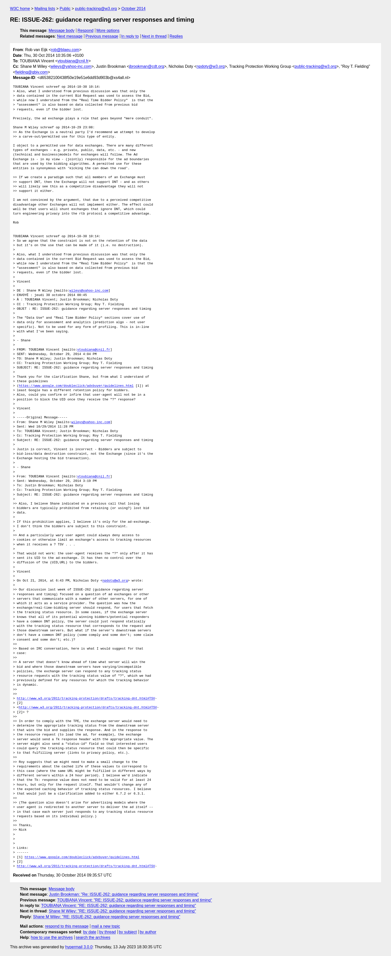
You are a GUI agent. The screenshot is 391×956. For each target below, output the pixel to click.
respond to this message (66, 926)
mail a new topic (106, 926)
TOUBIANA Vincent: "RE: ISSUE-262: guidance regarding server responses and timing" (134, 900)
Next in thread (154, 36)
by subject (128, 932)
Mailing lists (44, 8)
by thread (107, 932)
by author (148, 932)
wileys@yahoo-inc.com (71, 66)
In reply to (130, 36)
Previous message (102, 36)
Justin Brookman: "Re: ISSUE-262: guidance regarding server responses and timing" (124, 894)
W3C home (20, 8)
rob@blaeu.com (65, 50)
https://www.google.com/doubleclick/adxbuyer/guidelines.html (76, 386)
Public (65, 8)
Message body (62, 30)
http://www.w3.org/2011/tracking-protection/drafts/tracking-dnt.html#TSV (86, 698)
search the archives (93, 937)
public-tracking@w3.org (96, 8)
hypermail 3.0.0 (78, 947)
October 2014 (133, 8)
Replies (176, 36)
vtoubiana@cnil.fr (73, 61)
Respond (86, 30)
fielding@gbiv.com (31, 72)
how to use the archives (52, 937)
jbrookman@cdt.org (146, 66)
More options (108, 30)
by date (89, 932)
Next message (70, 36)
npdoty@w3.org (210, 66)
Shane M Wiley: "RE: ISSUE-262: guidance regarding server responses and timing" (122, 911)
